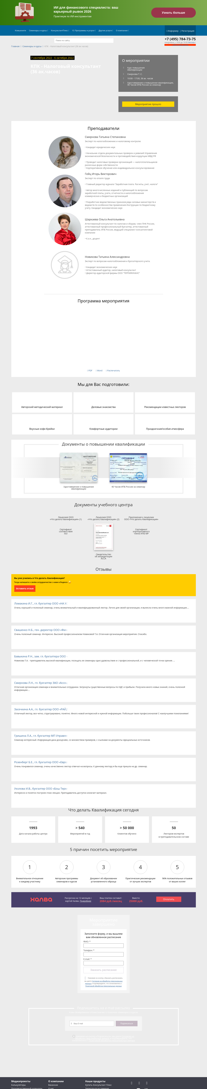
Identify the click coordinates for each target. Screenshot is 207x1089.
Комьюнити (20, 30)
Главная (15, 46)
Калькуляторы (18, 1085)
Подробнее (85, 901)
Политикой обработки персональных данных (103, 986)
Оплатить (168, 899)
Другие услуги (106, 30)
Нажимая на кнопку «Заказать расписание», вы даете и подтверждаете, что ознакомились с (104, 982)
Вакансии (53, 1085)
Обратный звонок (180, 45)
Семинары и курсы (38, 30)
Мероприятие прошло (148, 104)
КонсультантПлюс (60, 30)
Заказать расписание (103, 969)
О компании (122, 30)
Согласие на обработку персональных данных (104, 1037)
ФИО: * (87, 942)
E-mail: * (87, 959)
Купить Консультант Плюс (98, 1085)
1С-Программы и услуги (84, 30)
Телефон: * (88, 950)
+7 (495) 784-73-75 (180, 39)
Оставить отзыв (25, 588)
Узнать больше (173, 12)
